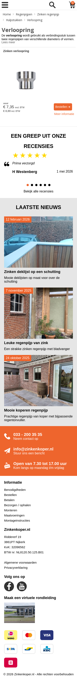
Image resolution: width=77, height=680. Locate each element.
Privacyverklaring (16, 567)
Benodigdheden (15, 489)
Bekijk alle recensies (38, 191)
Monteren (10, 510)
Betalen (9, 500)
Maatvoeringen (14, 515)
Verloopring (34, 20)
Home (7, 14)
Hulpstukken (14, 20)
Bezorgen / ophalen (17, 505)
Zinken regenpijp (48, 14)
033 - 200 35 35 (27, 434)
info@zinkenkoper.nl (33, 449)
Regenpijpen (24, 14)
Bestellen (10, 495)
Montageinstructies (17, 520)
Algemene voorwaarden (20, 562)
